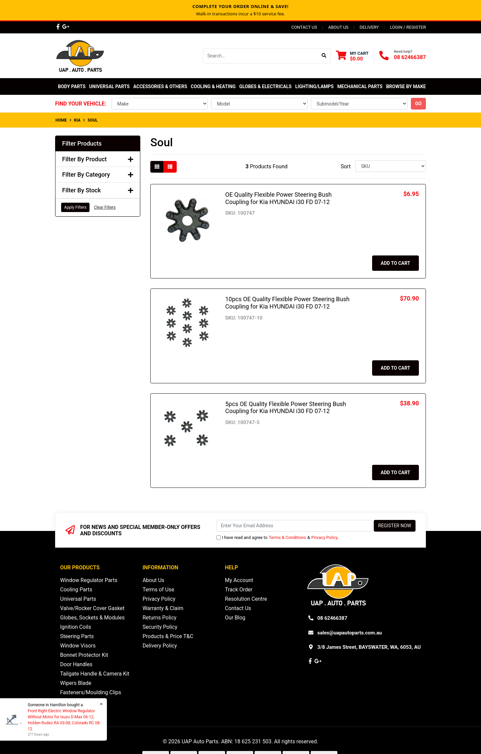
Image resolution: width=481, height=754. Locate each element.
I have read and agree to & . (277, 537)
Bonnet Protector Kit (84, 655)
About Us (338, 27)
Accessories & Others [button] (160, 86)
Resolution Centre (246, 599)
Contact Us (304, 27)
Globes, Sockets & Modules (92, 617)
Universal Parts (109, 86)
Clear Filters (105, 207)
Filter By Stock (97, 190)
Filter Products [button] (82, 143)
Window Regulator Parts (88, 580)
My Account (239, 580)
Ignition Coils (75, 627)
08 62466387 (410, 57)
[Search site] (324, 55)
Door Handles (76, 664)
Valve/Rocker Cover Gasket (92, 608)
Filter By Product (97, 159)
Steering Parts (77, 636)
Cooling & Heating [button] (213, 86)
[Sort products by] (390, 166)
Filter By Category (97, 174)
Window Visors (78, 645)
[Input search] (260, 55)
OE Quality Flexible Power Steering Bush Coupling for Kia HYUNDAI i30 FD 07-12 (278, 198)
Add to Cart (395, 263)
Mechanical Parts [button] (359, 86)
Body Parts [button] (72, 86)
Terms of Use (158, 589)
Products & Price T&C (168, 636)
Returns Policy (160, 617)
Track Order (238, 589)
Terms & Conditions (287, 537)
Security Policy (160, 627)
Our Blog (235, 617)
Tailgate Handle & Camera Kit (94, 674)
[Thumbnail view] (157, 167)
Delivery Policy (160, 645)
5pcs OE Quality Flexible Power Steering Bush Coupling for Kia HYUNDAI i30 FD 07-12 (285, 407)
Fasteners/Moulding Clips (90, 692)
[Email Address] (294, 526)
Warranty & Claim (163, 608)
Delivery (369, 27)
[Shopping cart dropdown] (352, 56)
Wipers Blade (75, 683)
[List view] (170, 167)
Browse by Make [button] (406, 86)
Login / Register (408, 27)
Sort (346, 166)
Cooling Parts (76, 589)
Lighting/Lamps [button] (314, 86)
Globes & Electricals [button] (265, 86)
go (418, 103)
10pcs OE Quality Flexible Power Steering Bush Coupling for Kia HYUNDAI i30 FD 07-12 (287, 303)
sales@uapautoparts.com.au (349, 633)
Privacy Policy (324, 537)
